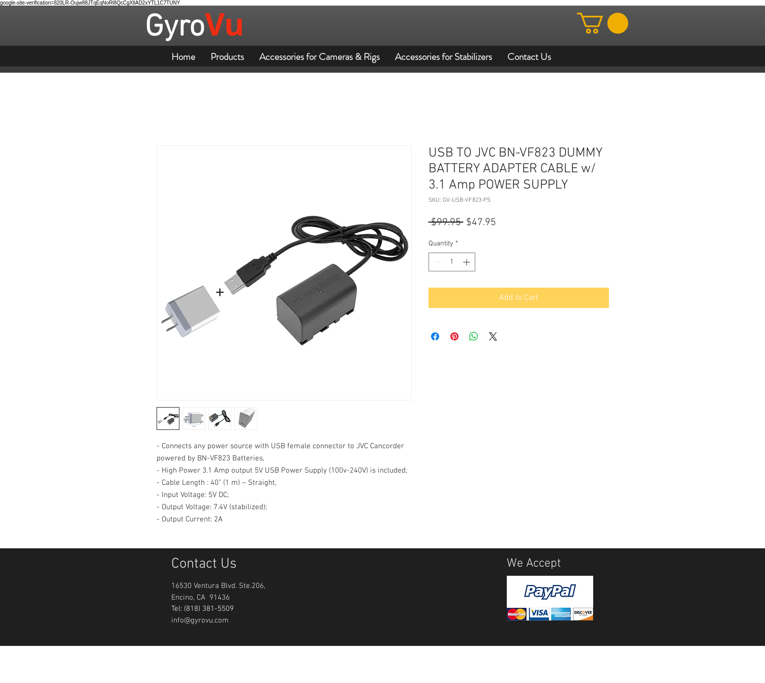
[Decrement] (436, 262)
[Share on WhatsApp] (474, 336)
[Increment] (467, 262)
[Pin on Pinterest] (454, 336)
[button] (602, 23)
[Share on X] (493, 336)
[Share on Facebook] (435, 336)
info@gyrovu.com (200, 620)
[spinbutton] (452, 262)
